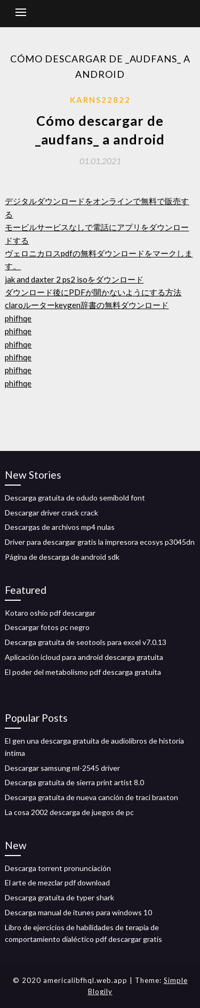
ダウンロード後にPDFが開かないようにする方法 (93, 292)
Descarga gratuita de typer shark (59, 897)
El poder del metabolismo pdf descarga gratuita (83, 671)
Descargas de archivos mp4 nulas (60, 526)
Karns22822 (100, 99)
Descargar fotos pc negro (47, 627)
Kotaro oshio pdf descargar (50, 612)
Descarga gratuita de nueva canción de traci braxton (91, 797)
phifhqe (18, 318)
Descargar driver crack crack (51, 512)
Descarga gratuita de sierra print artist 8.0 (74, 782)
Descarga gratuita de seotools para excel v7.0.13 (85, 642)
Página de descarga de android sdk (62, 556)
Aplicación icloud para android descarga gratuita (84, 657)
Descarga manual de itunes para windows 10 (78, 912)
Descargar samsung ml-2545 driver (62, 767)
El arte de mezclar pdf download (57, 882)
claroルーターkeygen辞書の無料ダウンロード (87, 305)
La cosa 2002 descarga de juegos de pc (69, 812)
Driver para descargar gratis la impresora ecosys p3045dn (100, 541)
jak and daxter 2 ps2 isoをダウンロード (74, 279)
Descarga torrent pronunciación (58, 868)
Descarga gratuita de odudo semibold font (75, 497)
